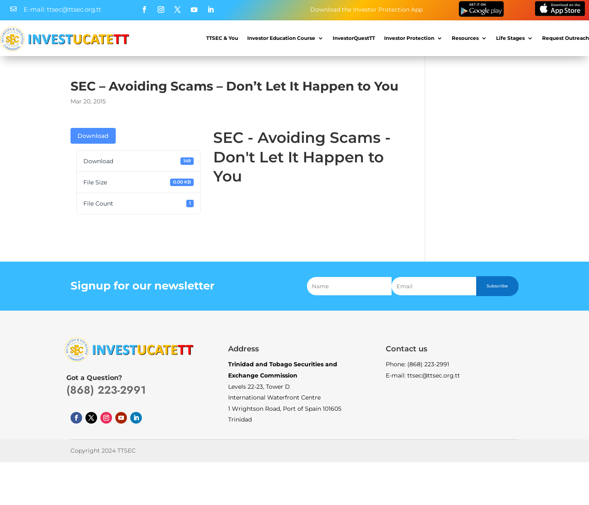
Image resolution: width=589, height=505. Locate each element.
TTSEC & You (222, 38)
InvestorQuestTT (354, 38)
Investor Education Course (281, 38)
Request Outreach (565, 38)
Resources (465, 38)
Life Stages (510, 38)
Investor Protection (409, 38)
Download (93, 136)
